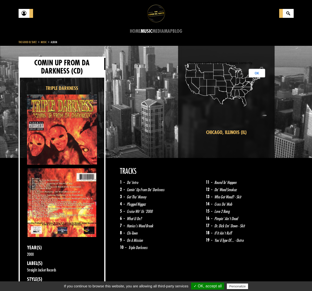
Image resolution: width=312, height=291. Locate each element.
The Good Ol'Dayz (28, 42)
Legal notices (56, 279)
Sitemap (98, 279)
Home (135, 31)
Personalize (237, 286)
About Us (79, 279)
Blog (177, 31)
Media (158, 31)
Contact (30, 278)
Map (168, 31)
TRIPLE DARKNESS (62, 88)
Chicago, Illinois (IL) (226, 132)
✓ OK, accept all (208, 286)
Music (146, 31)
